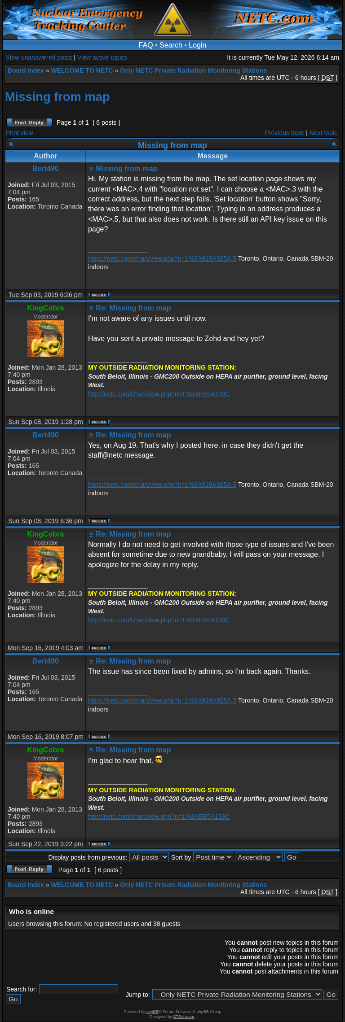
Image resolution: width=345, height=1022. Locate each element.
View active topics (102, 57)
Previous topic (285, 132)
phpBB (152, 1011)
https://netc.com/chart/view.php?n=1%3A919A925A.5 (162, 258)
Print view (19, 132)
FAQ (146, 45)
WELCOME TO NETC (82, 70)
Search (170, 45)
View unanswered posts (39, 57)
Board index (26, 70)
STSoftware (184, 1016)
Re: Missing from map (133, 308)
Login (197, 45)
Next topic (323, 132)
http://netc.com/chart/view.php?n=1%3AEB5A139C (159, 393)
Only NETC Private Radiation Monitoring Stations (193, 70)
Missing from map (57, 97)
